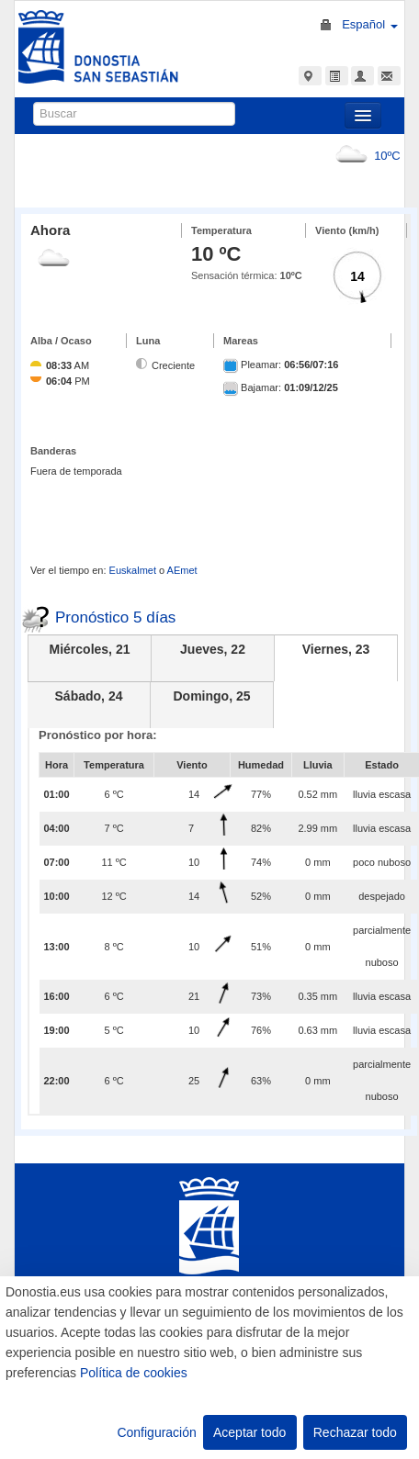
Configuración (156, 1432)
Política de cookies (133, 1372)
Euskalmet (132, 570)
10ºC (364, 156)
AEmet (182, 570)
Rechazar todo (355, 1432)
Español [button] (370, 24)
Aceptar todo (249, 1432)
